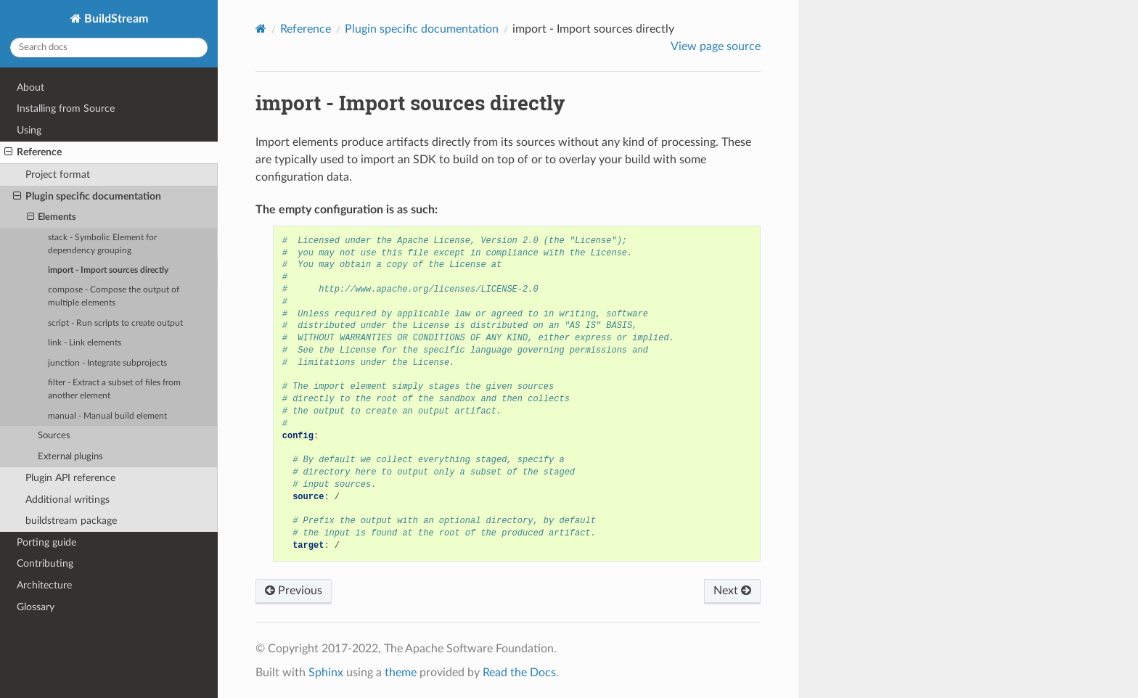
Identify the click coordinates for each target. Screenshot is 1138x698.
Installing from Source (66, 108)
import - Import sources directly (108, 270)
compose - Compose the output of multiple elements (113, 296)
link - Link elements (84, 343)
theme (401, 672)
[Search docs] (108, 47)
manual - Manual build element (107, 416)
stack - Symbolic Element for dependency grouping (102, 244)
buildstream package (71, 520)
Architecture (44, 585)
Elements (52, 217)
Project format (57, 174)
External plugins (70, 456)
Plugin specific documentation (87, 196)
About (30, 87)
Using (29, 130)
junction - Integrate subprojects (107, 363)
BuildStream (114, 19)
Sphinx (325, 672)
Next (732, 590)
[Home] (260, 28)
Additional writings (67, 499)
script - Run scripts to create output (115, 323)
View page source (716, 46)
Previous (293, 590)
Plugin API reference (70, 477)
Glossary (35, 606)
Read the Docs (519, 672)
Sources (54, 435)
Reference (33, 152)
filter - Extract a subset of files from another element (114, 389)
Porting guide (46, 542)
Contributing (45, 563)
